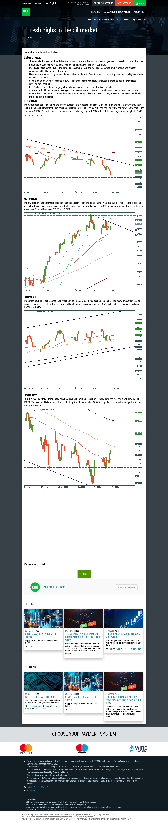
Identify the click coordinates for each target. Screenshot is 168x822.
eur (111, 649)
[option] (28, 749)
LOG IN (84, 574)
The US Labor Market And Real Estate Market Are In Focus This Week (83, 637)
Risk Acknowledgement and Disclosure (53, 809)
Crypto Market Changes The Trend (40, 635)
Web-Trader (26, 3)
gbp (47, 706)
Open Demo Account (103, 3)
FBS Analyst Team (54, 586)
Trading (95, 11)
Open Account (124, 3)
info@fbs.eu (31, 790)
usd (31, 646)
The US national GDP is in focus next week (123, 635)
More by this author (126, 587)
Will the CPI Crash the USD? (40, 696)
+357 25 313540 (33, 787)
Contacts (37, 3)
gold (45, 708)
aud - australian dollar (133, 649)
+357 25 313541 (46, 787)
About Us (139, 11)
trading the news (36, 706)
